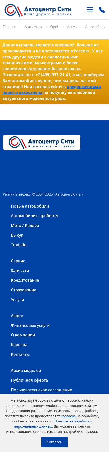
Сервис (18, 261)
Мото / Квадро (25, 225)
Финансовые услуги (30, 325)
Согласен (54, 442)
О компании (23, 335)
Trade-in (18, 244)
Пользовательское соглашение (41, 389)
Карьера (19, 344)
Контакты (20, 354)
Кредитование (25, 280)
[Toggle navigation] (90, 9)
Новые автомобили (30, 206)
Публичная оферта (29, 380)
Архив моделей (26, 370)
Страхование (23, 290)
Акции (17, 315)
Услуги (17, 299)
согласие (68, 416)
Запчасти (20, 270)
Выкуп (17, 235)
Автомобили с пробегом (35, 215)
